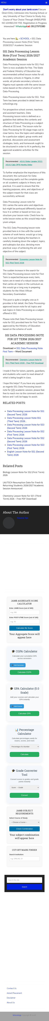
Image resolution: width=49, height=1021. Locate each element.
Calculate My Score (24, 628)
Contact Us (11, 988)
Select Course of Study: (18, 818)
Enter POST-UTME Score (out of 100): (24, 617)
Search (24, 887)
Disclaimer (11, 998)
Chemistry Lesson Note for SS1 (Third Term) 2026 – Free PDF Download (22, 497)
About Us (11, 1003)
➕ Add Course (17, 706)
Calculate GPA (24, 713)
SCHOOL (25, 38)
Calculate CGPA (24, 672)
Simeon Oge (22, 518)
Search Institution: (16, 854)
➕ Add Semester (18, 665)
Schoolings (17, 1015)
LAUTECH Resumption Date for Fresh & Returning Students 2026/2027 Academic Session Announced (23, 485)
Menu (3, 2)
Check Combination (24, 829)
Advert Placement (14, 993)
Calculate (25, 754)
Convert (24, 795)
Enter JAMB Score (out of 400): (21, 608)
